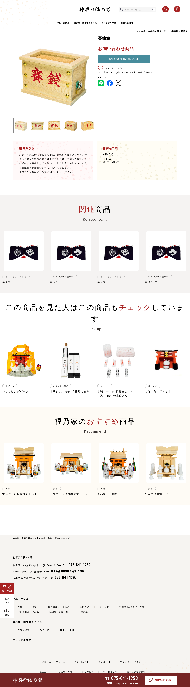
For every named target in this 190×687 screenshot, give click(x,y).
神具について (110, 672)
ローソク (104, 607)
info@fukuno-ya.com (126, 683)
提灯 (35, 607)
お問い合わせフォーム (53, 662)
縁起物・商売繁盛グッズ (85, 23)
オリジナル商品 (109, 23)
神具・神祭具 (63, 23)
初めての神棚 (127, 23)
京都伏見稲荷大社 (136, 672)
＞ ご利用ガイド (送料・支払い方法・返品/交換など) (126, 72)
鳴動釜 (84, 612)
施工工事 (44, 672)
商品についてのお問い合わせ (124, 59)
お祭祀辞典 (88, 672)
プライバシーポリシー (131, 662)
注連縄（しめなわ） (60, 612)
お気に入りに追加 (113, 68)
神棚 (20, 607)
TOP (135, 31)
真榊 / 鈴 (84, 607)
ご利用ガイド (82, 662)
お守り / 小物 (67, 630)
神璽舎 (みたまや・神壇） (133, 607)
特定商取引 (104, 662)
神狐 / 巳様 (24, 630)
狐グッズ (44, 630)
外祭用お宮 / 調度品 (28, 612)
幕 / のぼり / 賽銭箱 (167, 31)
